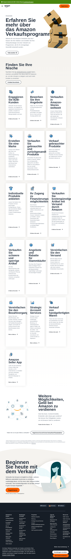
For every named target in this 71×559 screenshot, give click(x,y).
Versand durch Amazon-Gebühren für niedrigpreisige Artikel (22, 533)
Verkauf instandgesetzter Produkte (36, 527)
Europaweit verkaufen (8, 523)
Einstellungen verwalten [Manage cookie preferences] (60, 552)
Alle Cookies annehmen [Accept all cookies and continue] (61, 555)
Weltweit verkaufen (35, 516)
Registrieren (12, 490)
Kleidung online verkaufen (9, 533)
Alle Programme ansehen (36, 530)
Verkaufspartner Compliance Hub (66, 525)
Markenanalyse (53, 534)
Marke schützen (53, 536)
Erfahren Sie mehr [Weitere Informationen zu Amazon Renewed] (53, 167)
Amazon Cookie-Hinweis (8, 555)
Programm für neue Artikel (22, 522)
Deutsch (44, 505)
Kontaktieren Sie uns (66, 537)
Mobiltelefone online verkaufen (9, 541)
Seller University (66, 518)
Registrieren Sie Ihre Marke (53, 520)
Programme (34, 514)
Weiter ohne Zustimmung (60, 546)
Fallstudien (52, 532)
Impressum (34, 443)
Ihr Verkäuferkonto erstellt (23, 72)
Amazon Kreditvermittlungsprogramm (37, 523)
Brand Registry (53, 538)
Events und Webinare (65, 521)
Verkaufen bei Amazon (9, 515)
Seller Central (66, 516)
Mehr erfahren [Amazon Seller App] (12, 382)
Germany (53, 505)
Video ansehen (11, 53)
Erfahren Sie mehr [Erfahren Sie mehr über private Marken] (13, 290)
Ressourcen (65, 514)
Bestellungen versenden (22, 515)
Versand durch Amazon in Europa (22, 527)
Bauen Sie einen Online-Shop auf (53, 524)
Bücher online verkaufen (9, 530)
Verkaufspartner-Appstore (66, 528)
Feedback (61, 505)
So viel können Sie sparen (28, 2)
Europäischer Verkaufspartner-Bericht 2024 (66, 533)
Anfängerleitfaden (10, 518)
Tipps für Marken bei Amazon (52, 516)
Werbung (33, 518)
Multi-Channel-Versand (22, 539)
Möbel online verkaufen (8, 537)
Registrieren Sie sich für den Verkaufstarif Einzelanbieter (47, 433)
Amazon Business (9, 520)
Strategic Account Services (37, 521)
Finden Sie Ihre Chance (44, 424)
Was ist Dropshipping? (9, 526)
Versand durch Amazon (22, 519)
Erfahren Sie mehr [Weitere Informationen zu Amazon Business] (13, 119)
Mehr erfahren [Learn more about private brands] (12, 334)
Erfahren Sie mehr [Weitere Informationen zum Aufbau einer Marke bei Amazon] (13, 176)
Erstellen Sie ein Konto (13, 82)
